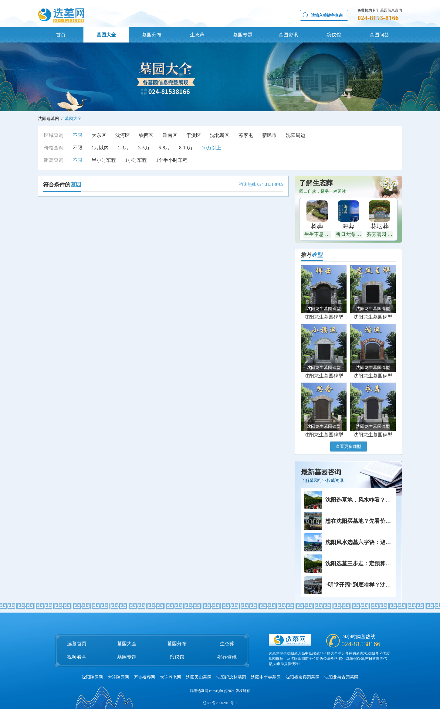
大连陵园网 (118, 677)
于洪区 (193, 135)
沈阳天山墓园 (199, 677)
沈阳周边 (295, 135)
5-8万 (164, 147)
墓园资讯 (288, 34)
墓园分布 (151, 34)
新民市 (269, 135)
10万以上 (211, 147)
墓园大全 (106, 34)
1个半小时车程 (172, 160)
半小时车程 (104, 160)
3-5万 (143, 147)
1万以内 (100, 147)
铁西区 (146, 135)
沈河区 (122, 135)
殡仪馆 (334, 34)
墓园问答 (379, 34)
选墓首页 (76, 643)
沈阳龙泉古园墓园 (341, 677)
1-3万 (123, 147)
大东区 (99, 135)
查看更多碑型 (348, 446)
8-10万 (186, 147)
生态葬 (197, 34)
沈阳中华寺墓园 (266, 677)
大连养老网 (170, 677)
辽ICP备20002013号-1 (220, 703)
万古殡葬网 (144, 677)
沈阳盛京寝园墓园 (303, 677)
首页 (61, 34)
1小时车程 (136, 160)
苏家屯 (246, 135)
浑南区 (170, 135)
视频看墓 (76, 657)
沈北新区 (219, 135)
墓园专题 (242, 34)
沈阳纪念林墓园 (231, 677)
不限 (78, 135)
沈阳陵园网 (92, 677)
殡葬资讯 (227, 657)
